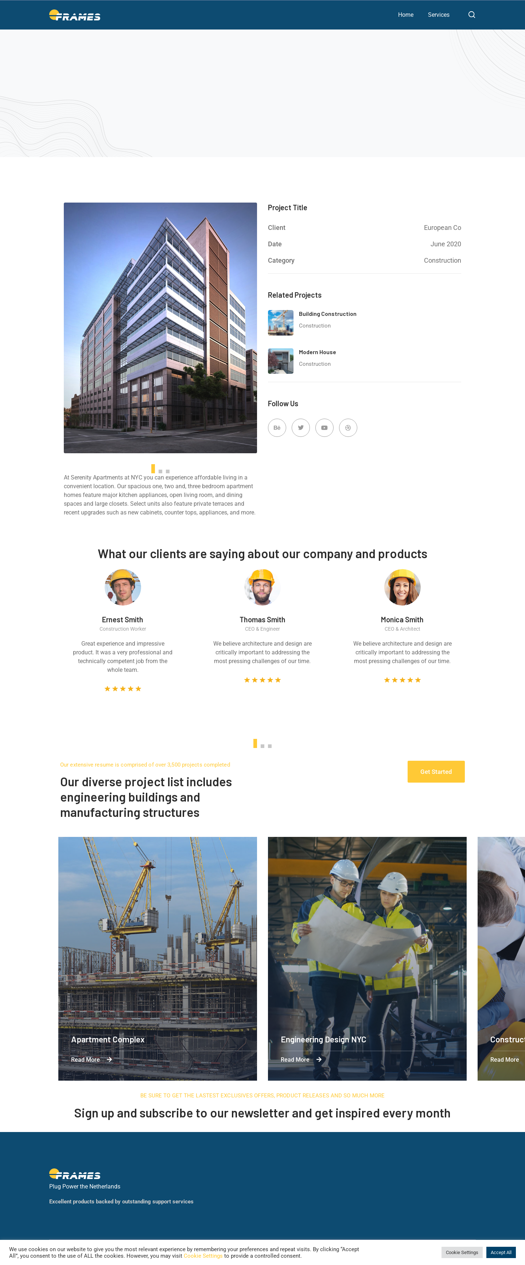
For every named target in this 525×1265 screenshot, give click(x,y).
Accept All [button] (501, 1252)
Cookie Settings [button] (462, 1252)
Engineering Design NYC (326, 1039)
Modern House (317, 351)
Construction (315, 325)
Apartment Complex (109, 1039)
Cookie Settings (203, 1256)
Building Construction (328, 313)
